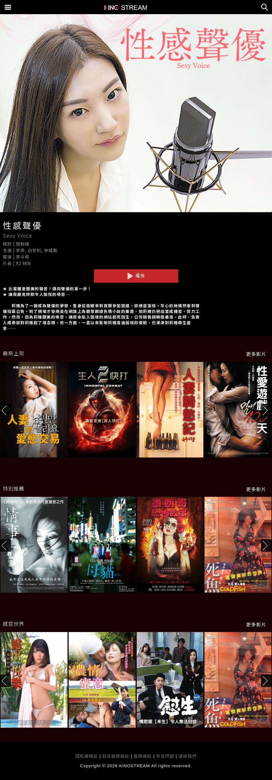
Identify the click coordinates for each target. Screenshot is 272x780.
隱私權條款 (86, 756)
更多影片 (256, 354)
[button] (266, 410)
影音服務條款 (115, 756)
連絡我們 (188, 756)
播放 (136, 275)
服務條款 (143, 756)
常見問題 (165, 756)
